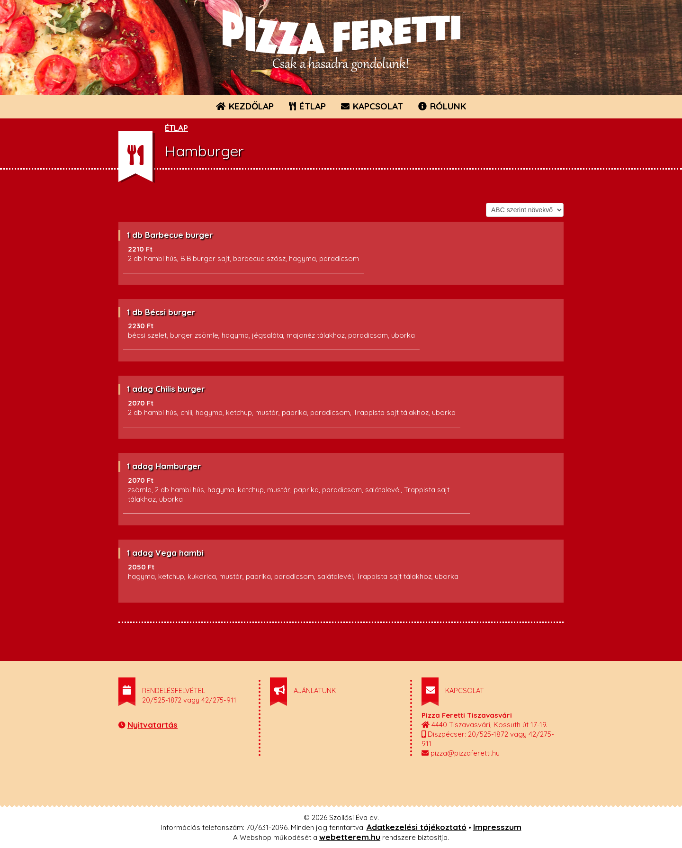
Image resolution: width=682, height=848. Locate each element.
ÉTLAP (308, 106)
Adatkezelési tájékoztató (417, 827)
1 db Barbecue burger (170, 235)
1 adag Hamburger (164, 466)
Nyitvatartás (152, 725)
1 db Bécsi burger (161, 312)
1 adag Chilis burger (166, 389)
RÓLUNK (442, 106)
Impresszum (497, 827)
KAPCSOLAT (372, 106)
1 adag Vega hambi (165, 553)
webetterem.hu (349, 837)
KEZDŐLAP (245, 106)
